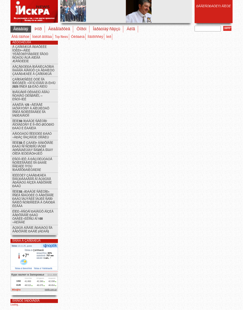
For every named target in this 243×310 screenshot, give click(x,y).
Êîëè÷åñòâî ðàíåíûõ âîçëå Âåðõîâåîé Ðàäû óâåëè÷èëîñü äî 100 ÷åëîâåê (33, 217)
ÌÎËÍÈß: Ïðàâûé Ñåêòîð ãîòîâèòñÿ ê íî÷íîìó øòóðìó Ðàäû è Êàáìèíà (33, 125)
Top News (61, 36)
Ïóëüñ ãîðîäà (42, 36)
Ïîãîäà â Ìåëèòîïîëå (23, 268)
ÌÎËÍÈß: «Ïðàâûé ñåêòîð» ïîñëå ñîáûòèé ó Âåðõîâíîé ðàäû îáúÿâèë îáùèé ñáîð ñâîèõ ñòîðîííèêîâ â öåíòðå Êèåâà (33, 199)
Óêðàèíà (78, 36)
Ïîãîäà (15, 246)
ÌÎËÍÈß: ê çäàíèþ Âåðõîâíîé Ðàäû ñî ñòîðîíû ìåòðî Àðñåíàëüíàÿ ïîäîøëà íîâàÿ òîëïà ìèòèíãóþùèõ (32, 148)
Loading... (15, 305)
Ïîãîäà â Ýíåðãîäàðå (43, 268)
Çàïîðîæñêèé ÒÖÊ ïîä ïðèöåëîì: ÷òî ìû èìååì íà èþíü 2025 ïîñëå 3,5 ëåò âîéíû (33, 83)
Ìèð (108, 36)
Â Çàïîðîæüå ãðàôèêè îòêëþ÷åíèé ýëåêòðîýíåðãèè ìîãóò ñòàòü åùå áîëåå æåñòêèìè (30, 54)
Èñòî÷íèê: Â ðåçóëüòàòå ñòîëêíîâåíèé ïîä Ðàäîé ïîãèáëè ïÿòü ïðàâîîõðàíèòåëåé (32, 164)
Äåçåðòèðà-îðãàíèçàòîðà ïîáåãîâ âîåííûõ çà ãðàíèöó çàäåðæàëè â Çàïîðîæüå (33, 70)
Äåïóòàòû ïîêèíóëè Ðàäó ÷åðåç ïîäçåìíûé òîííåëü (32, 135)
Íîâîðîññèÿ (95, 36)
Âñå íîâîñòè (20, 36)
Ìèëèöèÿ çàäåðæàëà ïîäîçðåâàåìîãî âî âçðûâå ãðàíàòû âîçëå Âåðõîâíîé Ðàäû (32, 181)
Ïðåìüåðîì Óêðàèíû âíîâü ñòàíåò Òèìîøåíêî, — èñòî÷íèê (31, 96)
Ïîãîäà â (34, 250)
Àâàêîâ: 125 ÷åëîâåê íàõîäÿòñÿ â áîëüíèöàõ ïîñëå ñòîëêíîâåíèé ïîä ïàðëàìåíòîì (30, 110)
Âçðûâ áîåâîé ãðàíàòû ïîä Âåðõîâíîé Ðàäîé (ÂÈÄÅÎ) (32, 230)
